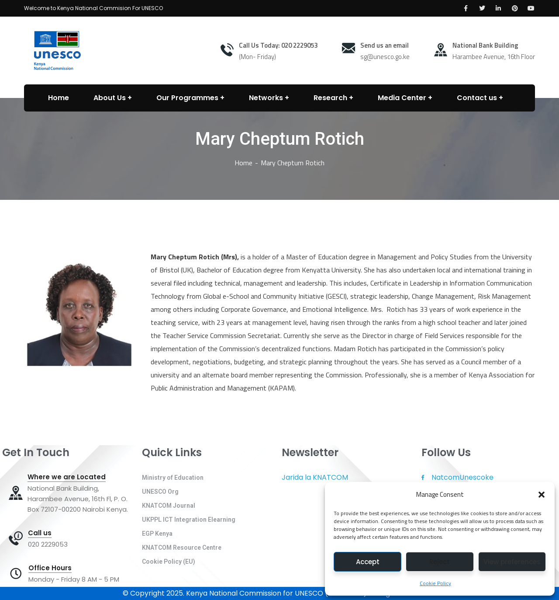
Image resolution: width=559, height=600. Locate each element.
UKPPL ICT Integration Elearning (188, 519)
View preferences (512, 561)
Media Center (402, 98)
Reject (439, 561)
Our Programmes (187, 98)
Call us (40, 533)
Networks (266, 98)
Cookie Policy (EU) (168, 561)
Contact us (477, 98)
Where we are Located (67, 477)
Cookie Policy (435, 583)
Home (243, 162)
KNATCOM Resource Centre (181, 547)
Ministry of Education (173, 477)
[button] (541, 494)
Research (330, 98)
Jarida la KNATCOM (315, 477)
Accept (368, 561)
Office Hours (50, 568)
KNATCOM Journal (168, 505)
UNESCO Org (160, 491)
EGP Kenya (157, 533)
